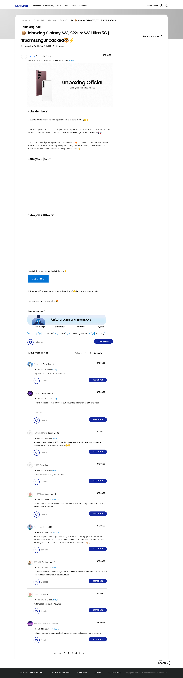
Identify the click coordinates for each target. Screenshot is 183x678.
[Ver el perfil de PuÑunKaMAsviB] (40, 433)
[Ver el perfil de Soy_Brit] (31, 56)
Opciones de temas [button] (151, 36)
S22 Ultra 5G (48, 334)
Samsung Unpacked (80, 334)
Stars (59, 6)
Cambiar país (115, 673)
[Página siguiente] (99, 353)
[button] (108, 55)
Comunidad (36, 6)
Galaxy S (71, 60)
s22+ (63, 334)
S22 (34, 334)
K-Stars (66, 6)
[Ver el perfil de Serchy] (36, 527)
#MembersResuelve (79, 6)
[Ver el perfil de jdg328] (37, 594)
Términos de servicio (60, 673)
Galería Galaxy (48, 6)
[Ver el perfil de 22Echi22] (37, 562)
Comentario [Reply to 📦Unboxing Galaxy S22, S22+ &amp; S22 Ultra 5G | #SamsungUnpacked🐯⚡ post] (103, 341)
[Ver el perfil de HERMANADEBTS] (41, 624)
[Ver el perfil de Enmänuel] (38, 364)
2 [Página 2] (90, 353)
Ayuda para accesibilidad (30, 673)
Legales (97, 673)
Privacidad (82, 673)
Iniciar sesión (152, 6)
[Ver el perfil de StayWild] (37, 393)
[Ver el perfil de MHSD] (36, 465)
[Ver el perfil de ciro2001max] (39, 494)
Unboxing (100, 334)
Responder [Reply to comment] (98, 380)
